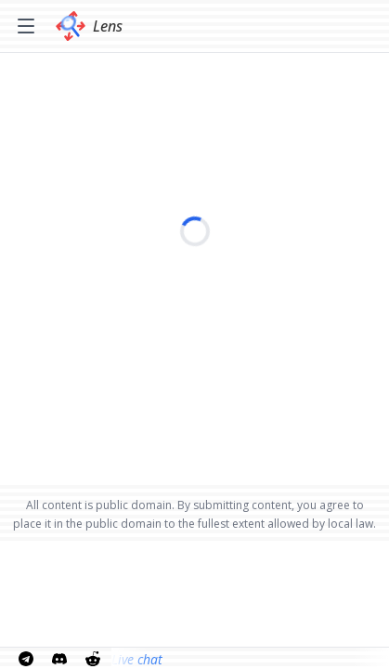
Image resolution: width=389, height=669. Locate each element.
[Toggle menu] (26, 26)
